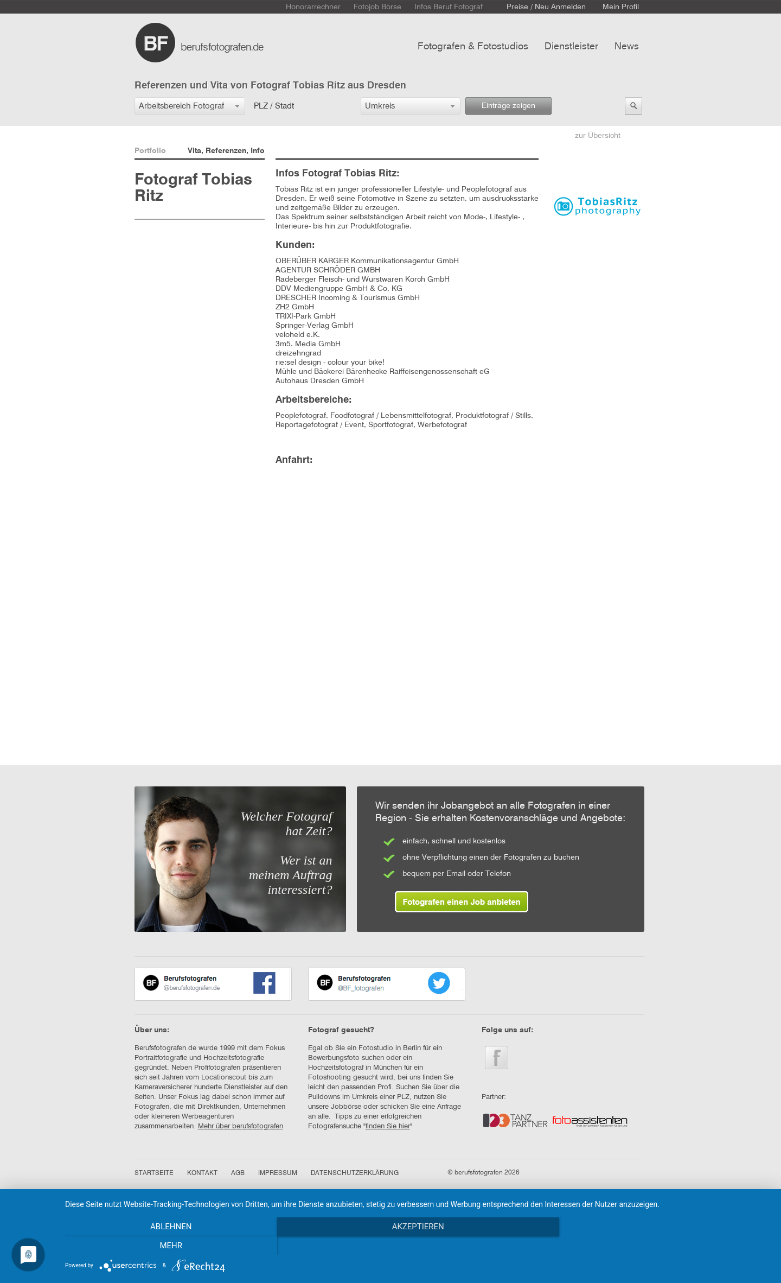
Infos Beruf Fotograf (448, 7)
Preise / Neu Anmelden (546, 7)
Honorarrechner (313, 7)
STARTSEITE (154, 1173)
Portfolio (150, 151)
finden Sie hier (388, 1126)
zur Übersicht (597, 135)
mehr (664, 1245)
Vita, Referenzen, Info (226, 151)
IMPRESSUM (277, 1173)
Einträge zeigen (508, 106)
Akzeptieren (418, 1245)
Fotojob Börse (377, 7)
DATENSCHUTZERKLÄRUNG (355, 1173)
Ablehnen (170, 1245)
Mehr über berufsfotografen (240, 1126)
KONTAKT (202, 1173)
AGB (238, 1173)
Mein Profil (621, 7)
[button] (190, 106)
